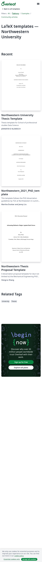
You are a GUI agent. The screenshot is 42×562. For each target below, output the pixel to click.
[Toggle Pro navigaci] (38, 4)
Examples (25, 13)
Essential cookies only (12, 559)
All (9, 13)
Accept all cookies (29, 559)
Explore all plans (21, 367)
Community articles (9, 17)
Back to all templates (11, 9)
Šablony (15, 13)
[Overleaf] (8, 4)
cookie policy (19, 556)
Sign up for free (21, 362)
